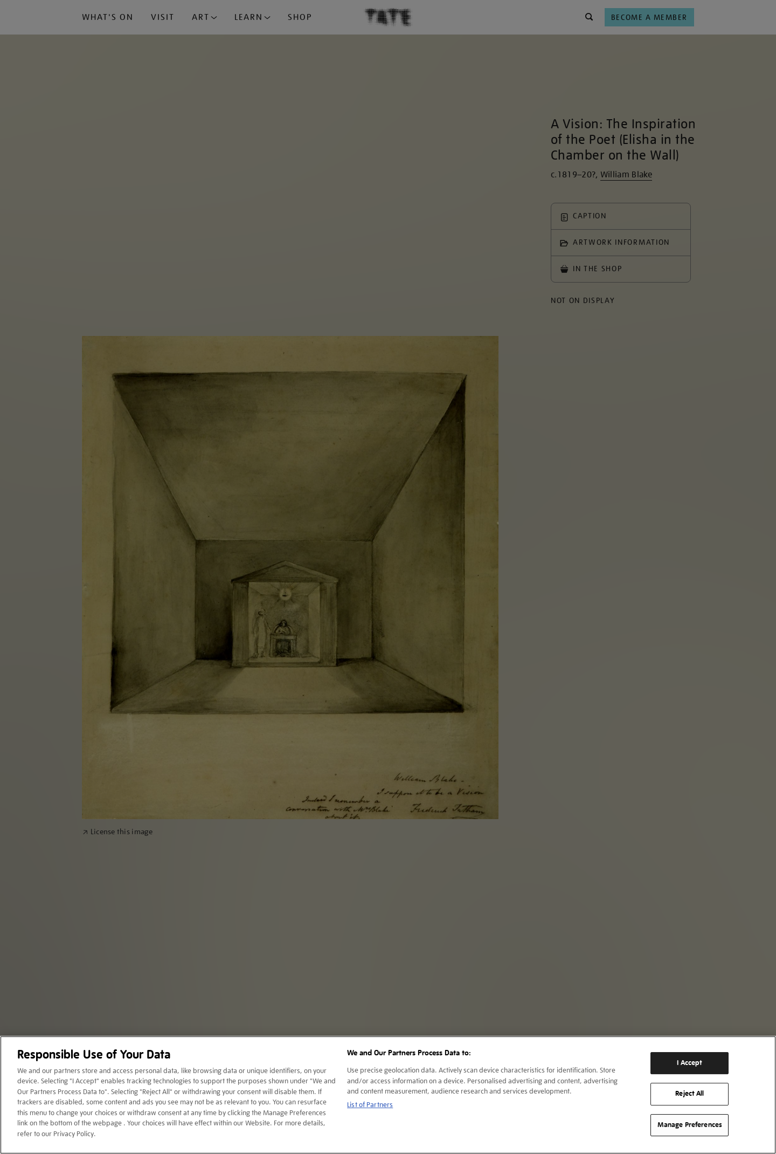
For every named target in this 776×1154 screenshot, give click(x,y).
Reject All (689, 1093)
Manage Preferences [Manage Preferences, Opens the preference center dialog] (689, 1125)
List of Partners (370, 1104)
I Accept (689, 1063)
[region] (388, 1095)
